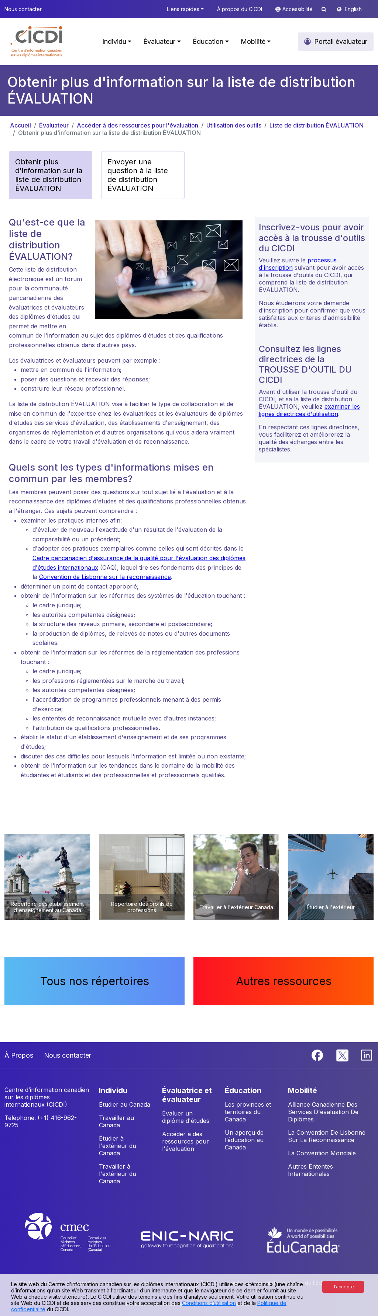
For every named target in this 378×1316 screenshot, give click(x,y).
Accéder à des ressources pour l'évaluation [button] (185, 1141)
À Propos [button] (18, 1055)
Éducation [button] (208, 41)
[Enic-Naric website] (188, 1239)
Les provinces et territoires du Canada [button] (248, 1112)
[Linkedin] (367, 1054)
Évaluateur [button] (159, 41)
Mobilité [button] (253, 41)
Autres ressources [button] (283, 981)
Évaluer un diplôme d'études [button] (185, 1117)
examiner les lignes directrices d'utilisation (309, 410)
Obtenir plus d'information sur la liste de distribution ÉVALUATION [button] (48, 175)
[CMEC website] (77, 1239)
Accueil (20, 125)
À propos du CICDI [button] (239, 9)
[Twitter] (343, 1054)
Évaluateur (54, 125)
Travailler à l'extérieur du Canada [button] (117, 1174)
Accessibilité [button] (298, 9)
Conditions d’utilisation (209, 1303)
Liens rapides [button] (183, 9)
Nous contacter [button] (23, 9)
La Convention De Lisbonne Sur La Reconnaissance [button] (326, 1136)
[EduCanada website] (303, 1239)
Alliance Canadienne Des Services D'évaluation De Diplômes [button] (323, 1112)
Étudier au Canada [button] (124, 1104)
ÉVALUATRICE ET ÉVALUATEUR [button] (187, 1095)
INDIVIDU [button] (113, 1090)
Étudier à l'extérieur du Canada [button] (117, 1146)
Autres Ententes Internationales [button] (310, 1170)
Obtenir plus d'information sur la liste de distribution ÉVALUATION (109, 132)
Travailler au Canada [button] (116, 1121)
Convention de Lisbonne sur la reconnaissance (105, 576)
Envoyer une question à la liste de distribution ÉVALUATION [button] (137, 175)
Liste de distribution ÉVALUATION (316, 125)
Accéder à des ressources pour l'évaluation (137, 125)
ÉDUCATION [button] (243, 1090)
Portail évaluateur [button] (340, 41)
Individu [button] (114, 41)
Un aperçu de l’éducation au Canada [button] (244, 1140)
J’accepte (343, 1286)
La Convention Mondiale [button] (322, 1153)
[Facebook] (318, 1054)
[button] (36, 41)
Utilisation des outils (233, 125)
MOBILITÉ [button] (302, 1090)
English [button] (353, 9)
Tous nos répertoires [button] (94, 981)
